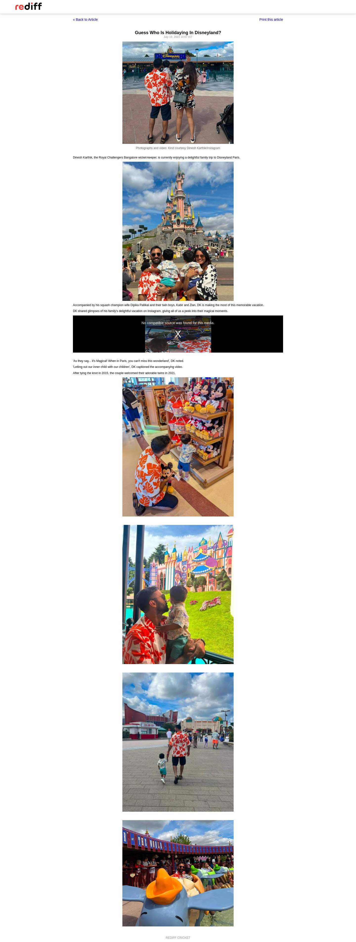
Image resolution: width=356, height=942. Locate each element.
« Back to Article (85, 20)
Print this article (271, 20)
